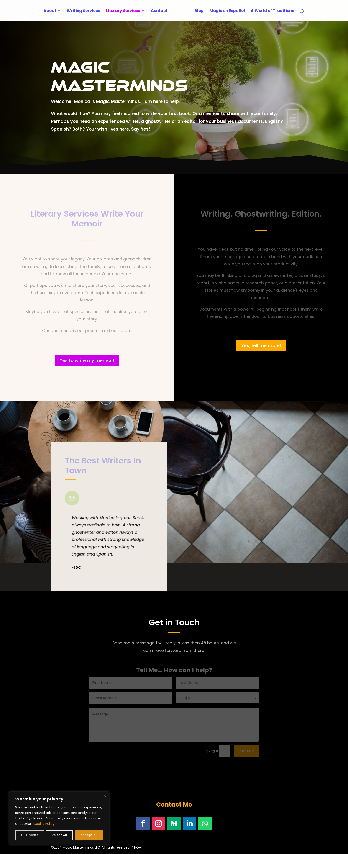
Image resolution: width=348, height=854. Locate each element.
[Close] (104, 795)
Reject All (59, 835)
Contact (160, 11)
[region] (59, 818)
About (51, 11)
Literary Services (125, 11)
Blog (197, 11)
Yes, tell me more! (261, 345)
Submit (246, 751)
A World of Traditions (270, 11)
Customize (29, 835)
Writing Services (85, 11)
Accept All (88, 835)
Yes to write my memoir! (87, 360)
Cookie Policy (43, 823)
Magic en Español (225, 11)
